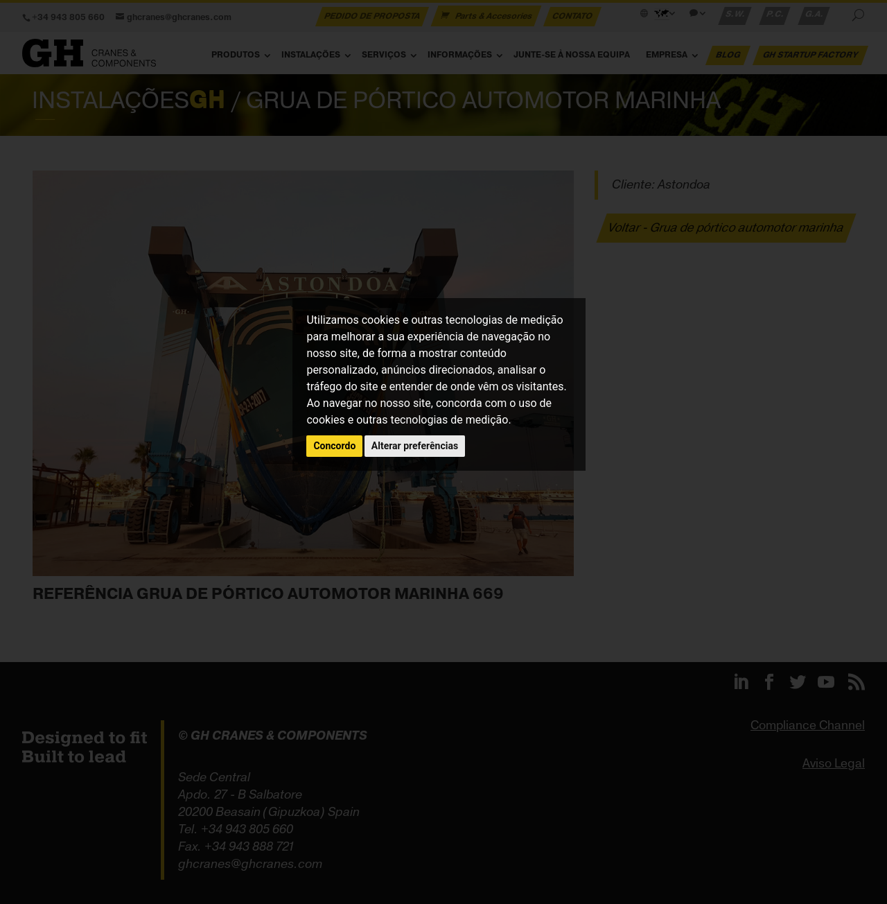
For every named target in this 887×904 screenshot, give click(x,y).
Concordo (334, 445)
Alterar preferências (414, 445)
